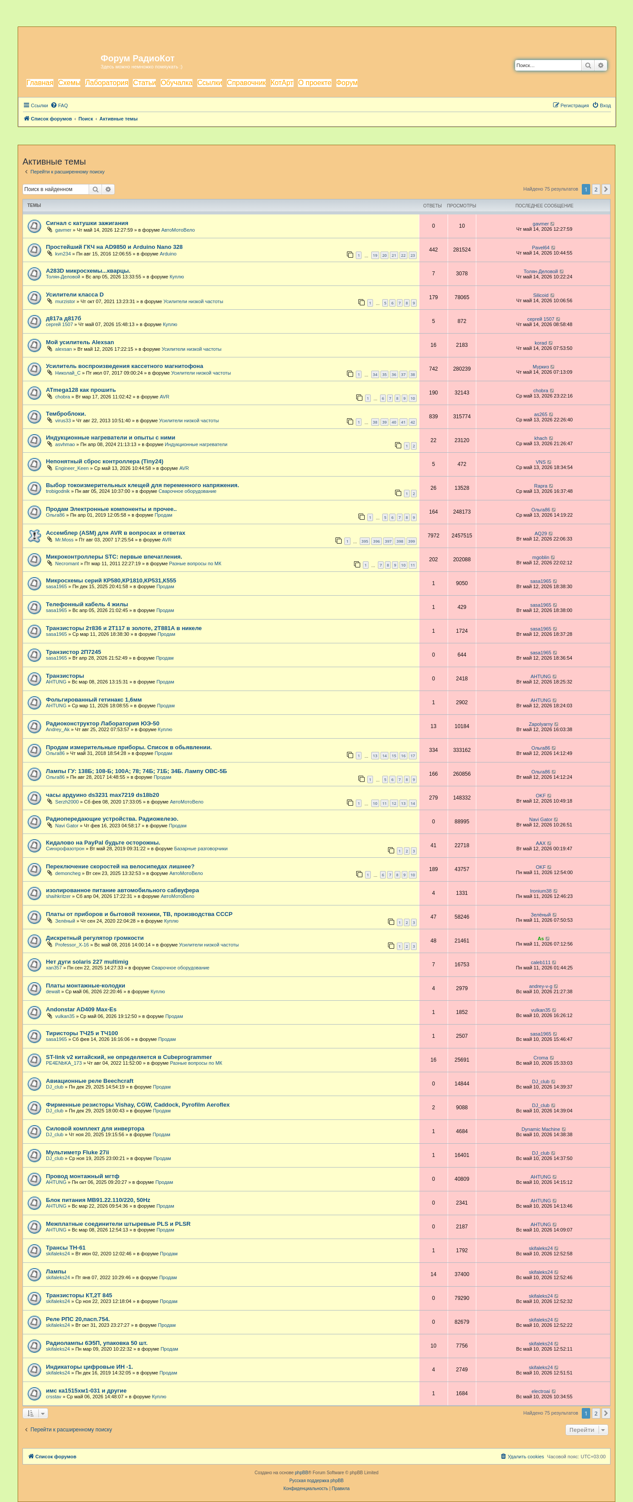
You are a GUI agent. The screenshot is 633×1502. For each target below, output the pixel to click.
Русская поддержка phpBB (316, 1480)
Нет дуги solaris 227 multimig (87, 961)
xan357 (54, 967)
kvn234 (63, 253)
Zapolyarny (541, 724)
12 (394, 803)
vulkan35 (65, 1016)
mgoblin (541, 557)
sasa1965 (56, 586)
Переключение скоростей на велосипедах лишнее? (120, 866)
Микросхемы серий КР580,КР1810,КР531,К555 (111, 580)
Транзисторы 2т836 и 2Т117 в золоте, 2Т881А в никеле (124, 628)
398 (399, 541)
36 (394, 374)
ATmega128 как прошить (81, 390)
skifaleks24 (58, 1253)
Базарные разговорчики (200, 848)
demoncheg (68, 873)
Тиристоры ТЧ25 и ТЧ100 (82, 1033)
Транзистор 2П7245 (73, 652)
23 (413, 255)
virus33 (63, 420)
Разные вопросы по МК (195, 563)
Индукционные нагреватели (196, 444)
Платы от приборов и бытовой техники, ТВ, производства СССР (139, 914)
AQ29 (541, 533)
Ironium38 (541, 891)
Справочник (246, 82)
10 (413, 398)
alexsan (63, 349)
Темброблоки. (66, 413)
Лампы (56, 1271)
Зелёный (65, 921)
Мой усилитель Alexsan (80, 342)
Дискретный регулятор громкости (95, 938)
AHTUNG (56, 681)
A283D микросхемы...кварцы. (88, 270)
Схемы (69, 82)
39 (384, 422)
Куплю (177, 276)
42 (413, 422)
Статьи (144, 82)
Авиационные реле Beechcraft (89, 1081)
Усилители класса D (75, 294)
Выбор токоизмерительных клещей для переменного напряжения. (142, 485)
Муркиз (541, 366)
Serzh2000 (67, 801)
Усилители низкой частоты (193, 301)
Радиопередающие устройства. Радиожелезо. (112, 818)
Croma (541, 1057)
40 (394, 422)
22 (403, 255)
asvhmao (65, 444)
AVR (165, 396)
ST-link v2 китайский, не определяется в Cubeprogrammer (129, 1057)
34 (375, 374)
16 (403, 756)
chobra (62, 396)
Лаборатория (106, 82)
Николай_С (68, 373)
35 (384, 374)
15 (394, 756)
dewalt (53, 991)
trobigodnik (58, 491)
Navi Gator (67, 825)
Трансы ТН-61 (66, 1247)
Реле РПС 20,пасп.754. (78, 1319)
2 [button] (596, 189)
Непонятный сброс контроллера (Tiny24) (104, 461)
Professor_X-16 (72, 944)
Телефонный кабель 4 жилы (87, 604)
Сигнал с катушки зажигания (87, 223)
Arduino (168, 253)
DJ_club (55, 1086)
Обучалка (176, 82)
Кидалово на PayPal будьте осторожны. (103, 842)
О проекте (314, 82)
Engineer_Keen (72, 468)
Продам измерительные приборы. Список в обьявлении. (129, 747)
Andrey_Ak (58, 729)
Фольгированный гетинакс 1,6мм (94, 699)
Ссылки (209, 82)
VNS (541, 462)
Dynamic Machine (540, 1129)
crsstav (53, 1396)
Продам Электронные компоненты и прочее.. (111, 509)
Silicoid (541, 295)
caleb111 (541, 962)
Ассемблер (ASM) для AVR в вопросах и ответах (115, 532)
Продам (163, 515)
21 (394, 255)
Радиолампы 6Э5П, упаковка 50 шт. (96, 1343)
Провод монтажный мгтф (82, 1176)
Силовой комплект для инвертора (95, 1128)
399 (411, 541)
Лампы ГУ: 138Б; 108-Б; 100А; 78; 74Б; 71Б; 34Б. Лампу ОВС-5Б (136, 771)
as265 (540, 414)
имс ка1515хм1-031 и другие (86, 1390)
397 (388, 541)
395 (365, 541)
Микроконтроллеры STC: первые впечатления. (114, 556)
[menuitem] (59, 105)
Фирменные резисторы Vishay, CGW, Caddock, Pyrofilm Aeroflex (138, 1104)
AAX (541, 843)
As (541, 938)
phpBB (301, 1472)
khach (540, 438)
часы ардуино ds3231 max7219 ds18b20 (102, 795)
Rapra (540, 485)
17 (413, 756)
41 (403, 422)
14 (384, 756)
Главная (39, 82)
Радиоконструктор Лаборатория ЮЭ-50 (102, 723)
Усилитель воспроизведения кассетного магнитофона (124, 366)
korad (541, 342)
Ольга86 (55, 515)
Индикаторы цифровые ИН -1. (89, 1366)
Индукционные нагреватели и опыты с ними (110, 437)
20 (384, 255)
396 (376, 541)
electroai (540, 1391)
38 (413, 374)
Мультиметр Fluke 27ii (77, 1152)
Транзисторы (65, 675)
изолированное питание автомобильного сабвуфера (122, 890)
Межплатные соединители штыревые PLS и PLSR (118, 1223)
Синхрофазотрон (65, 848)
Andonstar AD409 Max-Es (81, 1009)
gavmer (63, 230)
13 (375, 756)
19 (375, 255)
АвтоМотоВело (178, 230)
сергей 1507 (59, 324)
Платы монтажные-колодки (85, 985)
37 (403, 374)
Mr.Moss (64, 539)
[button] (606, 189)
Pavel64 (541, 247)
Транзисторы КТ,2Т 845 (79, 1295)
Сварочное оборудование (187, 491)
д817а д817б (63, 318)
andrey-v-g (541, 986)
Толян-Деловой (63, 276)
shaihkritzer (58, 896)
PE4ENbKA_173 (64, 1063)
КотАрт (282, 82)
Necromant (67, 563)
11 (413, 565)
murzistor (65, 301)
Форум (347, 82)
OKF (541, 795)
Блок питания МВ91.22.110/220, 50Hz (98, 1200)
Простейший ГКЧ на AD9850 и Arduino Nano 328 (114, 247)
